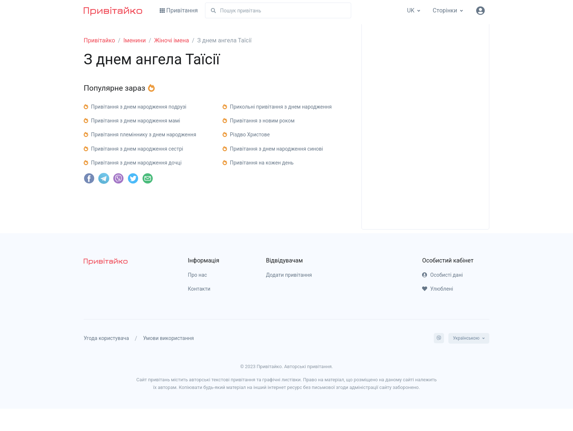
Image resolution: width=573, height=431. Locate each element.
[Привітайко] (113, 10)
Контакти (199, 289)
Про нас (197, 275)
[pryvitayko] (106, 261)
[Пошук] (278, 10)
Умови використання (168, 338)
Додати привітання (289, 275)
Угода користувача (106, 338)
